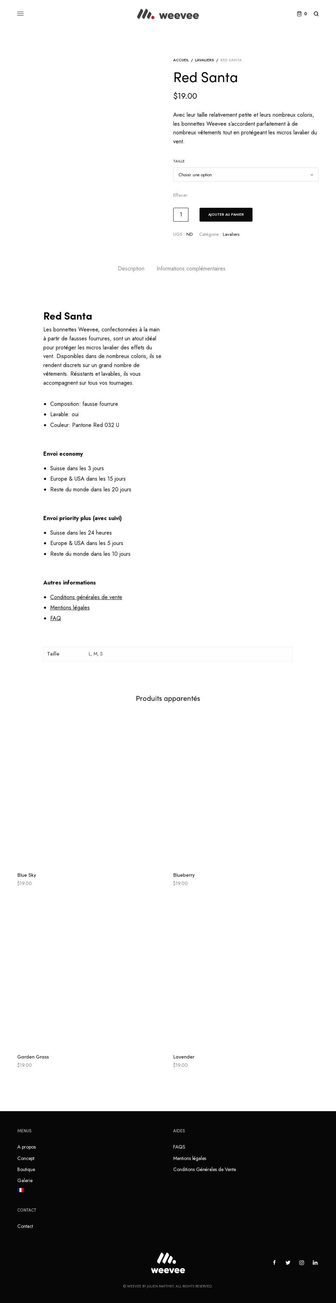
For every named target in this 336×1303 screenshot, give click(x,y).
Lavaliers (204, 60)
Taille (179, 161)
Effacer (180, 195)
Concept (25, 1158)
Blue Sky (26, 874)
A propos (26, 1146)
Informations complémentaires (191, 269)
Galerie (25, 1180)
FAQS (179, 1146)
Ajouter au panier (226, 214)
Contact (25, 1226)
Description (131, 269)
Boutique (26, 1169)
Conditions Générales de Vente (204, 1169)
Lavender (183, 1056)
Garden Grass (33, 1056)
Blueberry (184, 874)
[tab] (131, 268)
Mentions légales (189, 1158)
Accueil (181, 60)
